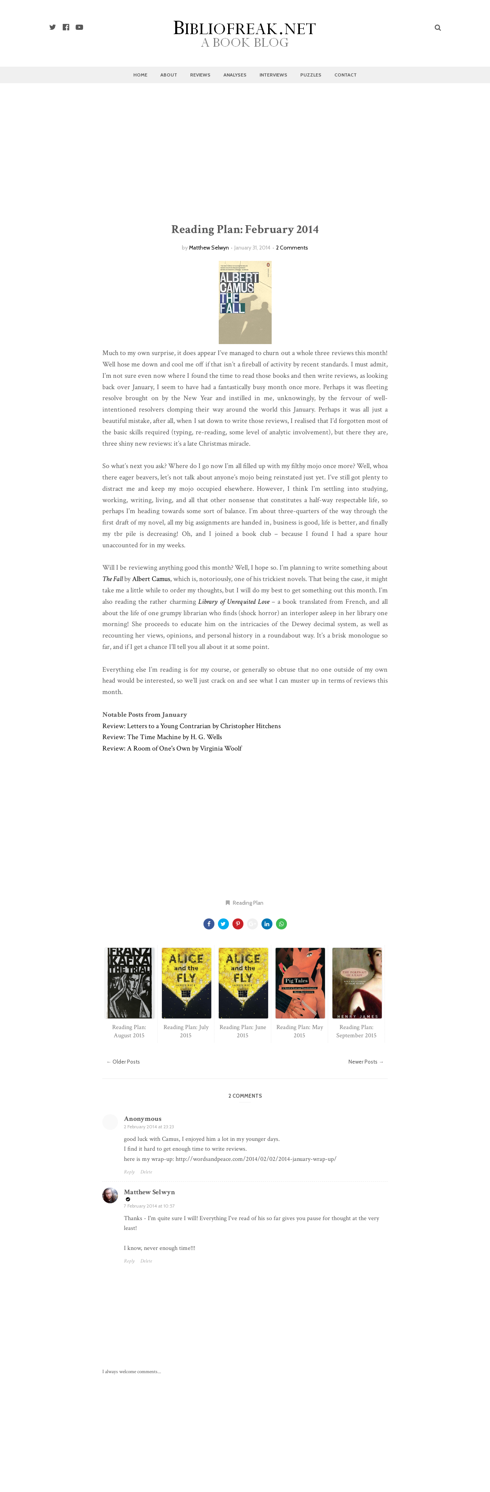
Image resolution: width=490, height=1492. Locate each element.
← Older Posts (123, 1061)
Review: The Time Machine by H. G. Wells (162, 736)
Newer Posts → (366, 1061)
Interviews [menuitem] (273, 75)
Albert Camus (151, 578)
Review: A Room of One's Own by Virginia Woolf (171, 748)
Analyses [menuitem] (235, 75)
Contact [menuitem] (345, 75)
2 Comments (292, 247)
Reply (129, 1172)
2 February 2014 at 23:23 (149, 1126)
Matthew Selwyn (209, 247)
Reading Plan (248, 902)
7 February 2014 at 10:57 (149, 1206)
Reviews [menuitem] (200, 75)
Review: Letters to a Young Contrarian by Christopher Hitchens (191, 726)
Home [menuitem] (140, 75)
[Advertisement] (245, 154)
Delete (146, 1172)
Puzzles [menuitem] (310, 75)
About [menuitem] (168, 75)
